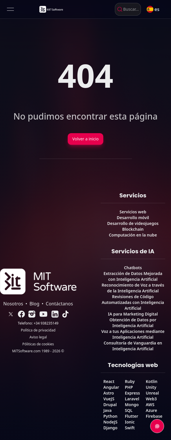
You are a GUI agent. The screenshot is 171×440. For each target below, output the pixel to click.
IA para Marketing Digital (133, 314)
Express (132, 393)
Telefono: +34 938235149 (38, 323)
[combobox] (128, 9)
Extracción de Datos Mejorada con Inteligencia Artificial (133, 276)
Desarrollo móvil (133, 217)
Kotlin (151, 381)
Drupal (110, 404)
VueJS (108, 399)
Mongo (132, 404)
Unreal (152, 393)
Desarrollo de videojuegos (133, 223)
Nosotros (13, 303)
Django (110, 427)
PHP (129, 387)
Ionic (130, 422)
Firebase (154, 416)
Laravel (132, 399)
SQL (129, 410)
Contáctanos (59, 303)
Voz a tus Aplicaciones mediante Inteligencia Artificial (132, 334)
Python (110, 416)
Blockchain (133, 229)
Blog (34, 303)
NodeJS (110, 422)
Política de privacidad (38, 330)
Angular (111, 387)
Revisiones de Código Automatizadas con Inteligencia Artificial (133, 302)
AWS (150, 404)
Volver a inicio (85, 139)
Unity (151, 387)
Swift (130, 427)
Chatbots (133, 267)
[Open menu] (10, 9)
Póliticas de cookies (38, 344)
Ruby (130, 381)
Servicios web (132, 211)
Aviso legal (38, 337)
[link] (51, 9)
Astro (108, 393)
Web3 (151, 399)
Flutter (131, 416)
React (108, 381)
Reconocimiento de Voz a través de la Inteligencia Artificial (133, 288)
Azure (151, 410)
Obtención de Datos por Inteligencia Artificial (132, 322)
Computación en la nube (133, 235)
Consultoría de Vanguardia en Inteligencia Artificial (133, 345)
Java (107, 410)
